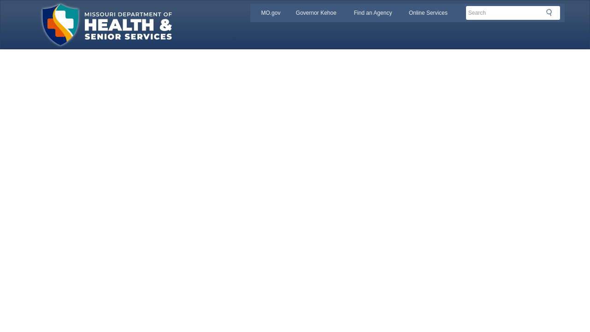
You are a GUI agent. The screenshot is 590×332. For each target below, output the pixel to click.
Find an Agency (373, 13)
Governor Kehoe (316, 13)
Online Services (428, 13)
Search (551, 12)
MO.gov (270, 13)
